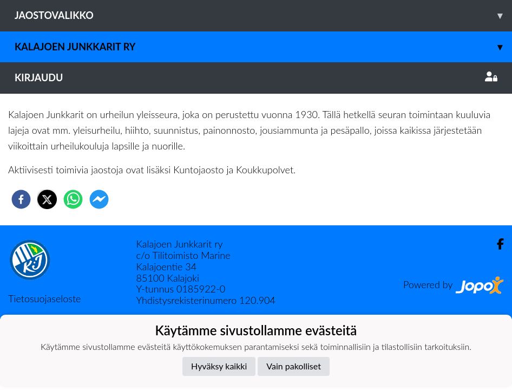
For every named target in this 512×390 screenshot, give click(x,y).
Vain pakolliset (293, 366)
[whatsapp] (73, 199)
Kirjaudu (256, 77)
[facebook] (21, 199)
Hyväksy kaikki (219, 366)
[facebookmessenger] (99, 199)
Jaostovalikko (263, 15)
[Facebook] (496, 244)
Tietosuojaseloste (44, 298)
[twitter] (47, 199)
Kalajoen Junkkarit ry (263, 46)
